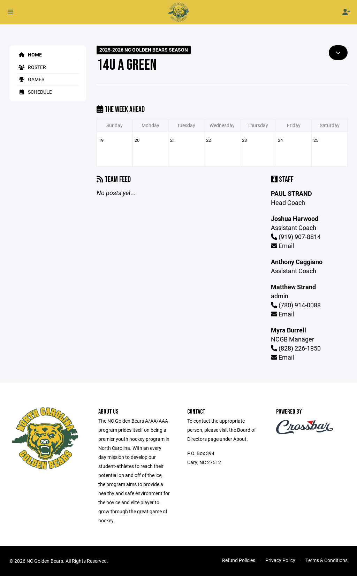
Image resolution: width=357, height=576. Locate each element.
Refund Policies (238, 560)
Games (30, 79)
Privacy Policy (280, 560)
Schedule (34, 92)
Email (282, 245)
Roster (31, 67)
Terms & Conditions (326, 560)
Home (29, 54)
